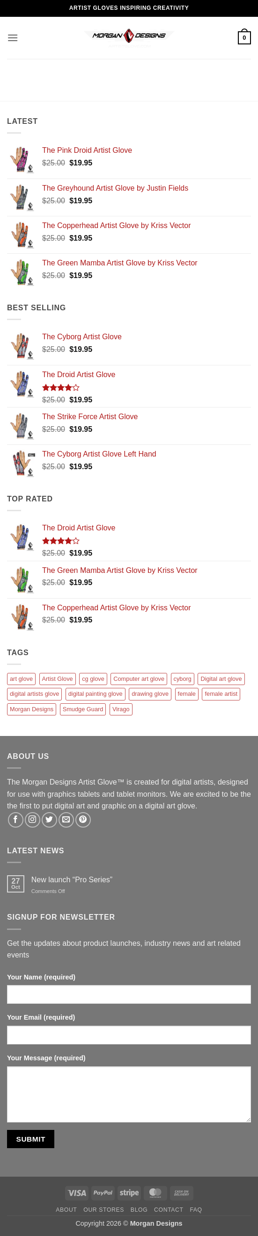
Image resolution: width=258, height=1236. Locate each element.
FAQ (196, 1210)
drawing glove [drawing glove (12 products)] (150, 693)
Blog (139, 1210)
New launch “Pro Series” (71, 880)
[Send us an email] (66, 820)
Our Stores (103, 1210)
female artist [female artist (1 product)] (221, 693)
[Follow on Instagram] (32, 820)
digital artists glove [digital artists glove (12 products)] (34, 693)
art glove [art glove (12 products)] (21, 678)
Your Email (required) (41, 1017)
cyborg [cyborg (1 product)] (183, 678)
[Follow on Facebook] (15, 820)
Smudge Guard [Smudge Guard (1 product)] (83, 709)
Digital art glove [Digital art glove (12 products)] (221, 678)
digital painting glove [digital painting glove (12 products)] (95, 693)
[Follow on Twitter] (49, 820)
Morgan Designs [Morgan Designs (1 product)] (31, 709)
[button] (12, 37)
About (66, 1210)
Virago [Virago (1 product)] (121, 709)
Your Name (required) (41, 977)
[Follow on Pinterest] (83, 820)
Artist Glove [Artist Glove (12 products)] (57, 678)
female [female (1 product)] (187, 693)
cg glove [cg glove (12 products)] (93, 678)
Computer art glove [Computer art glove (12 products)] (138, 678)
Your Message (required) (46, 1058)
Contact (169, 1210)
